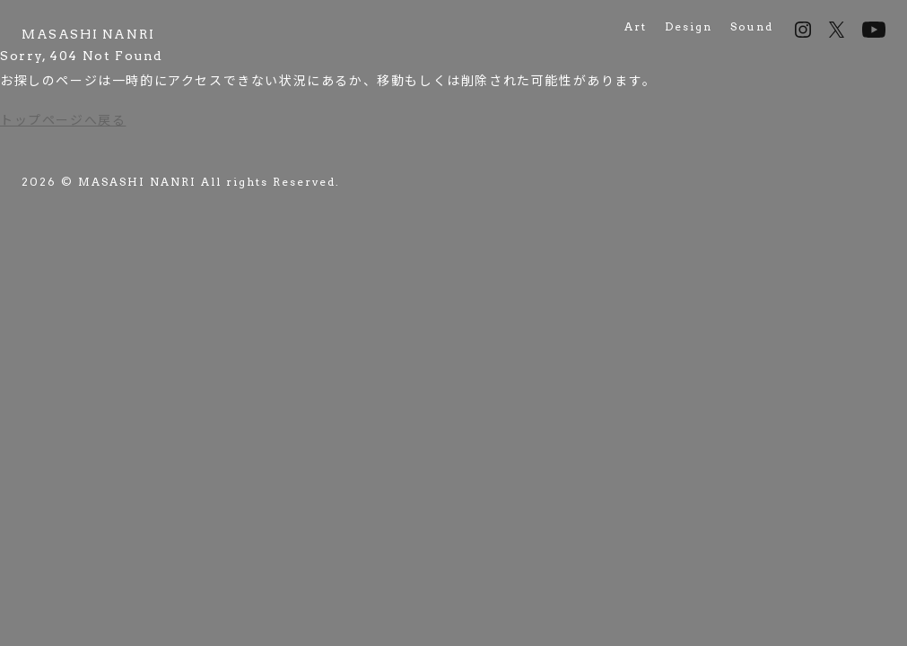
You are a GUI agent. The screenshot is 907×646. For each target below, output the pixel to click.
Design (688, 27)
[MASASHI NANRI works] (88, 34)
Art (635, 27)
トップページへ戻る (63, 120)
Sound (751, 27)
